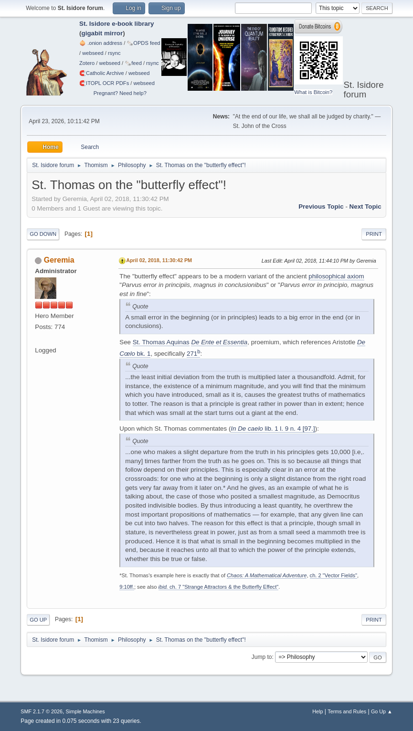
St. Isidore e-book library (116, 23)
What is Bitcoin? (314, 92)
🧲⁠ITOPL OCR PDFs (104, 83)
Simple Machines (85, 711)
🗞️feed (133, 63)
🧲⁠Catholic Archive (101, 73)
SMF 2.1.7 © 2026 (42, 711)
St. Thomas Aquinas (161, 342)
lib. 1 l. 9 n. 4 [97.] (273, 428)
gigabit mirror (102, 33)
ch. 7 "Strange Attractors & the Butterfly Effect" (219, 587)
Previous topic (321, 206)
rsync (114, 53)
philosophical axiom (336, 276)
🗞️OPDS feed (143, 43)
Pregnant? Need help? (120, 93)
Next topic (365, 206)
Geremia (59, 260)
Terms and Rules (347, 711)
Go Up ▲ (381, 711)
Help (317, 711)
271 (193, 353)
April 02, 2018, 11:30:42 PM (159, 260)
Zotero (87, 63)
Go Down (43, 234)
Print (374, 234)
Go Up (38, 620)
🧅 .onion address (100, 43)
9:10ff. (126, 587)
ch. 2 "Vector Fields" (333, 575)
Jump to (262, 657)
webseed (92, 53)
